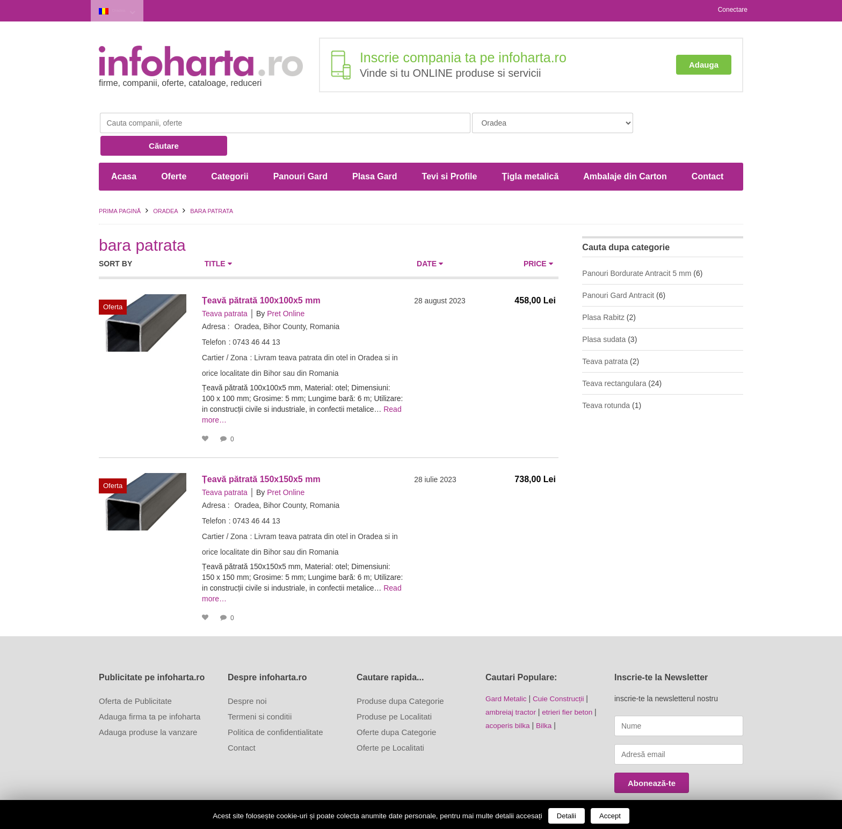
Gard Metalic (506, 673)
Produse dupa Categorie (400, 675)
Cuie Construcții (560, 673)
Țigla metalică (530, 151)
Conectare (732, 9)
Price (538, 238)
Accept (610, 816)
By (260, 288)
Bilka (546, 699)
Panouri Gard (300, 151)
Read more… (261, 394)
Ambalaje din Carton (625, 151)
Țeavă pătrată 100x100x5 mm (261, 275)
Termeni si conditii (260, 691)
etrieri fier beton (570, 686)
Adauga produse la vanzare (148, 706)
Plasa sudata (604, 314)
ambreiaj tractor (511, 686)
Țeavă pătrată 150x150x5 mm (261, 454)
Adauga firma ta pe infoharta (149, 691)
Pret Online (285, 288)
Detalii (566, 816)
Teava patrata (225, 288)
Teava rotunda (606, 380)
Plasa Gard (374, 151)
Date (430, 238)
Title (218, 238)
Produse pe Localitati (394, 691)
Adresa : (216, 301)
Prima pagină (120, 186)
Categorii (229, 151)
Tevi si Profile (449, 151)
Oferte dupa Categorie (396, 706)
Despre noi (247, 675)
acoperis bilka (508, 699)
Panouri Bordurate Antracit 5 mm (636, 248)
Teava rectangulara (614, 358)
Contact (708, 151)
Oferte (173, 151)
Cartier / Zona (225, 332)
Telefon (214, 316)
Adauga (703, 63)
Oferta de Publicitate (135, 675)
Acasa (123, 151)
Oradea (126, 9)
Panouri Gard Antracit (618, 270)
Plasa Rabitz (603, 292)
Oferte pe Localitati (390, 722)
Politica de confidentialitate (275, 706)
